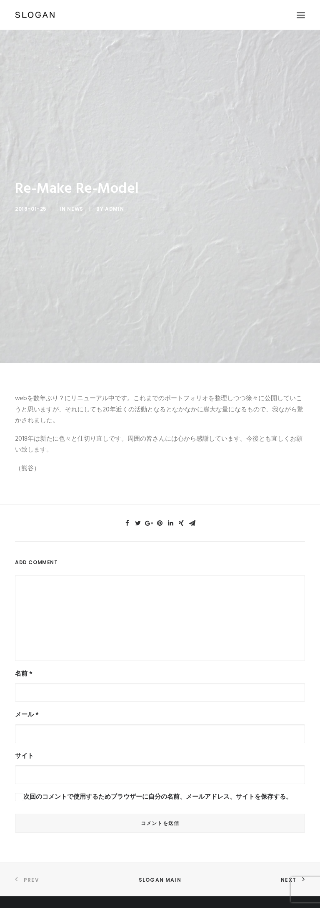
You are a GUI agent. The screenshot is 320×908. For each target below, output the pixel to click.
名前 (23, 667)
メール (27, 708)
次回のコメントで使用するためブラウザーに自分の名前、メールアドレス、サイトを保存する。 (157, 790)
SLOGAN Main (160, 873)
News (75, 203)
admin (114, 203)
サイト (24, 749)
